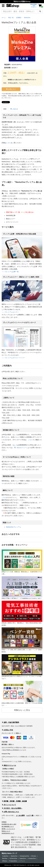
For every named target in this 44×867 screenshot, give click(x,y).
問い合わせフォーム (21, 447)
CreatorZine (32, 858)
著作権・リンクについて (8, 828)
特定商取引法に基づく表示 (9, 824)
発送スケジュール (9, 765)
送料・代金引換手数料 (10, 722)
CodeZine (5, 856)
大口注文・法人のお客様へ (12, 808)
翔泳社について (6, 831)
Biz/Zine (4, 858)
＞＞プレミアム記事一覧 (10, 272)
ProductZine (13, 861)
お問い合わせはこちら (10, 812)
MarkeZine (14, 856)
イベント (22, 861)
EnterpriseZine (24, 856)
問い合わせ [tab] (14, 109)
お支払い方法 (7, 730)
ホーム (4, 17)
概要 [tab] (5, 109)
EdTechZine (13, 858)
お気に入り (11, 89)
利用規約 (4, 822)
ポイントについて (9, 805)
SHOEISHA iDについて (8, 833)
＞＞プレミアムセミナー (10, 312)
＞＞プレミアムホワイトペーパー (13, 358)
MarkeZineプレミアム (13, 527)
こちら (8, 143)
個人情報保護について (8, 826)
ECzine (33, 856)
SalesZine (23, 858)
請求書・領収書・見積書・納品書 (14, 801)
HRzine (4, 861)
